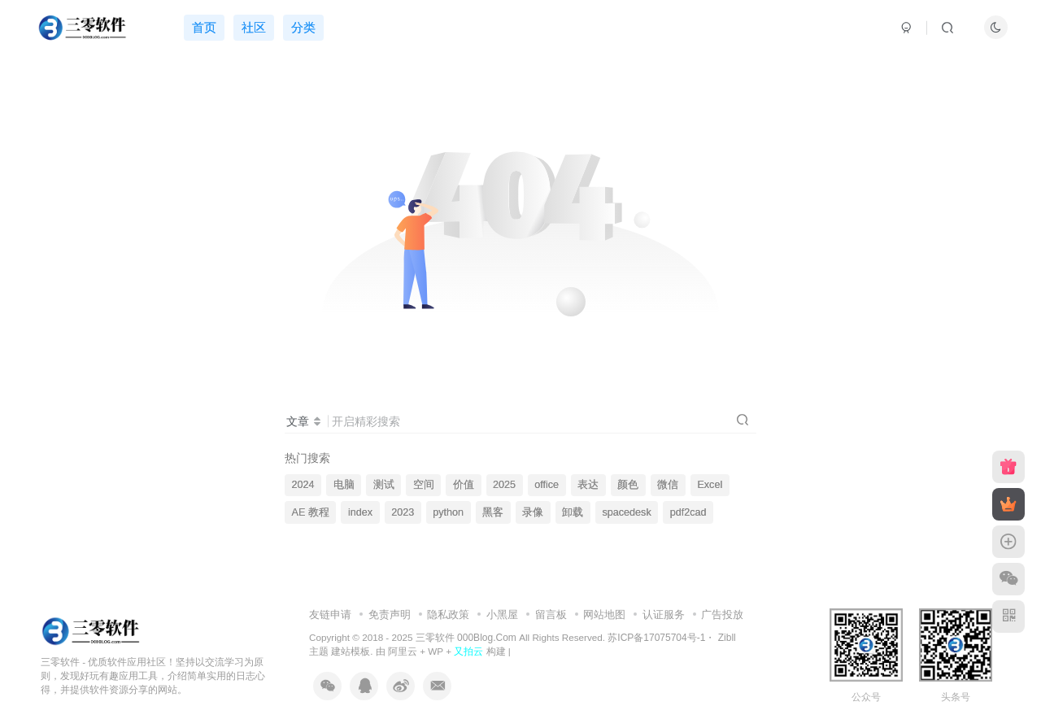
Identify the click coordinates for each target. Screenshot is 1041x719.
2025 (504, 484)
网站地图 (604, 614)
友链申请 (330, 614)
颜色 (627, 484)
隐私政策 (448, 614)
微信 (667, 484)
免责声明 (389, 614)
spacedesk (626, 512)
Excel (709, 484)
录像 (532, 512)
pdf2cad (688, 512)
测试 (383, 484)
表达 (588, 484)
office (546, 484)
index (360, 512)
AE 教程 (310, 512)
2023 (402, 512)
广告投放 (722, 614)
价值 (463, 484)
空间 (423, 484)
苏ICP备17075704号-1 (656, 637)
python (448, 512)
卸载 (572, 512)
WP (435, 651)
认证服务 (663, 614)
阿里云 (402, 651)
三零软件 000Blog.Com (467, 637)
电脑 (344, 484)
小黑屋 (502, 614)
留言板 (551, 614)
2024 (303, 484)
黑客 (492, 512)
